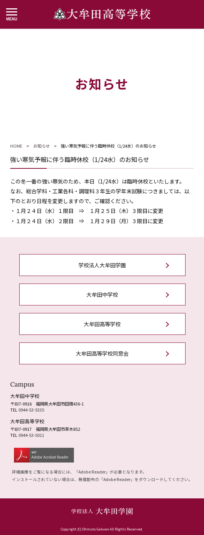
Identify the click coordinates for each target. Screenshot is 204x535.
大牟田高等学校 (102, 324)
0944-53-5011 (31, 435)
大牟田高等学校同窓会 (102, 353)
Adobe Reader (92, 472)
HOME (16, 146)
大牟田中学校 (102, 294)
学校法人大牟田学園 (102, 265)
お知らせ (41, 146)
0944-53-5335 (31, 410)
